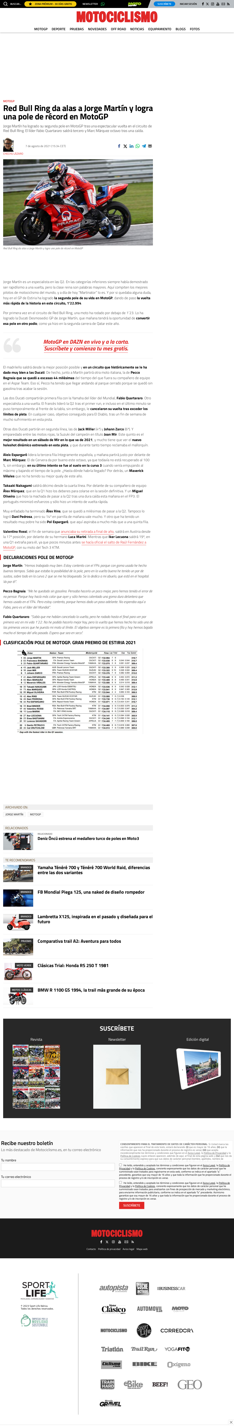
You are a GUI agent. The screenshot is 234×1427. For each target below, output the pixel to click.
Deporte (59, 28)
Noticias (137, 28)
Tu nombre (8, 1160)
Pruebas (77, 28)
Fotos (195, 28)
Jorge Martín (14, 814)
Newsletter (90, 4)
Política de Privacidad (215, 1153)
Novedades (97, 28)
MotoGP (40, 28)
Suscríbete (164, 4)
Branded (26, 867)
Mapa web (142, 1249)
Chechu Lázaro (13, 153)
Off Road (118, 28)
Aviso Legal (194, 1153)
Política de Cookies (130, 1156)
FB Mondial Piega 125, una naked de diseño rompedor (91, 892)
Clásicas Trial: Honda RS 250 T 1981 (73, 965)
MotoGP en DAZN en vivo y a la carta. (85, 341)
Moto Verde (24, 965)
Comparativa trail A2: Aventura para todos (79, 941)
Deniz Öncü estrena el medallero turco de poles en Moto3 (88, 838)
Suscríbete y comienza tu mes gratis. (86, 348)
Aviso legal (128, 1249)
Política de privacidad (109, 1249)
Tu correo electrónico (16, 1176)
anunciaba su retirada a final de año (87, 531)
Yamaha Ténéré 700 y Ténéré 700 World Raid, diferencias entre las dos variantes (94, 870)
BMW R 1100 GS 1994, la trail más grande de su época (91, 990)
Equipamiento (159, 28)
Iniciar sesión (188, 4)
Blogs (181, 28)
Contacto (91, 1249)
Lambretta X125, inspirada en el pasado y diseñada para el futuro (95, 919)
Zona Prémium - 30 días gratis (50, 4)
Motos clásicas (22, 990)
